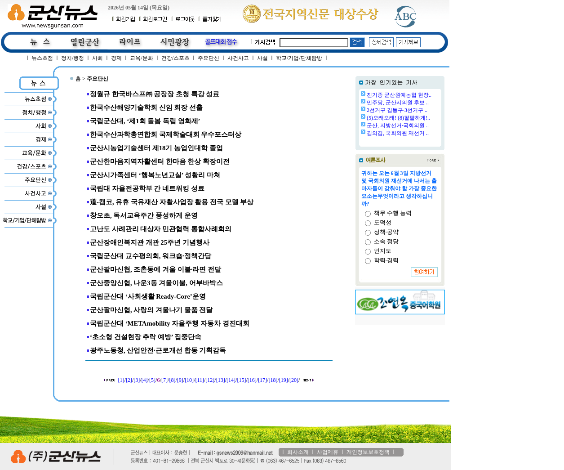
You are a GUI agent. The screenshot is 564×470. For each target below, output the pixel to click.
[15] (241, 380)
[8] (172, 380)
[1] (121, 380)
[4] (145, 380)
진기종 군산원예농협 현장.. (399, 95)
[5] (152, 380)
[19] (283, 380)
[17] (262, 380)
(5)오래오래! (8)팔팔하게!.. (398, 118)
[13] (220, 380)
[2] (129, 380)
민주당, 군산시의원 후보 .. (398, 102)
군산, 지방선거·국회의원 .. (398, 125)
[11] (199, 380)
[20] (293, 380)
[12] (209, 380)
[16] (252, 380)
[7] (164, 380)
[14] (230, 380)
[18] (272, 380)
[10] (189, 380)
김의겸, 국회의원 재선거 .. (398, 133)
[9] (180, 380)
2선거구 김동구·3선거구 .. (397, 110)
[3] (136, 380)
